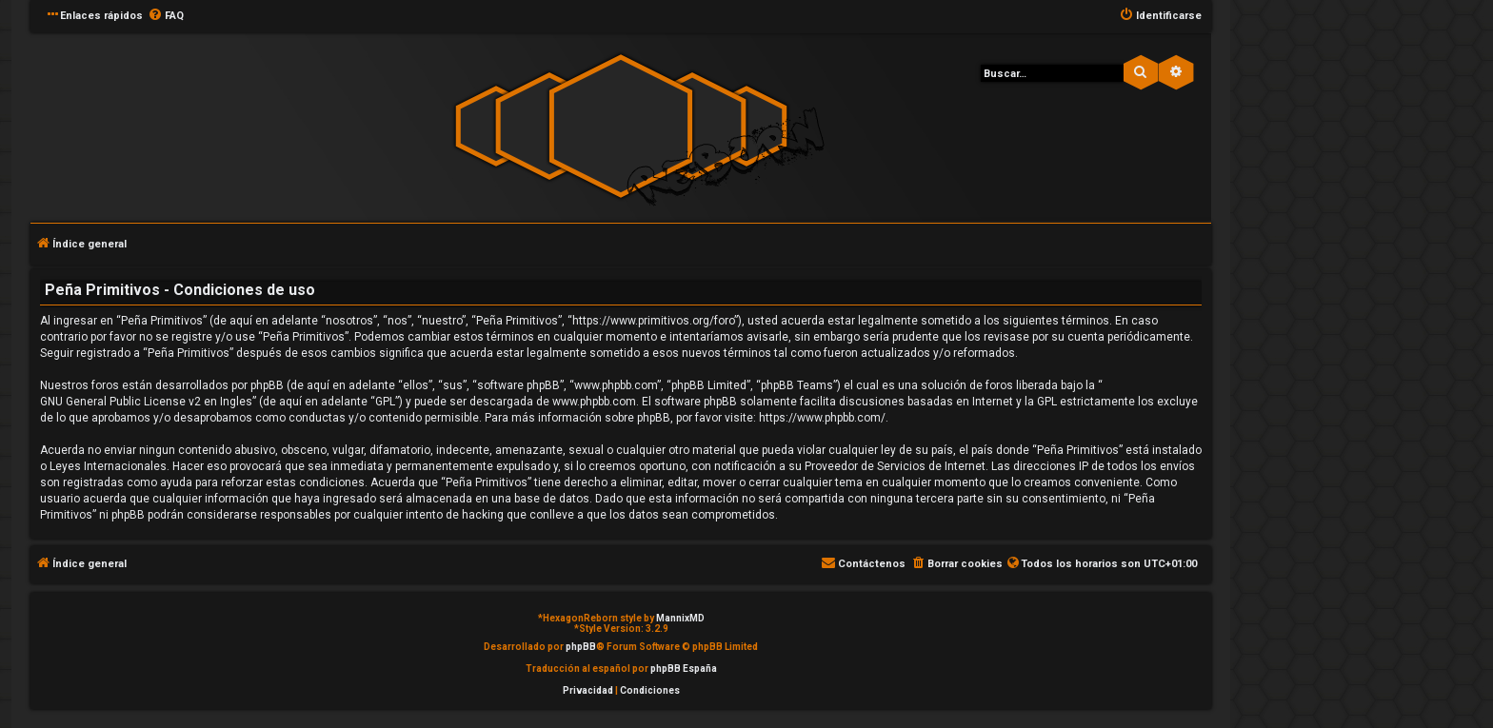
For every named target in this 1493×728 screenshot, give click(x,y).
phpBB (581, 646)
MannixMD (680, 618)
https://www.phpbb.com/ (822, 417)
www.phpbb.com (594, 401)
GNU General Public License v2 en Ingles (146, 401)
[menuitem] (166, 16)
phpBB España (683, 668)
